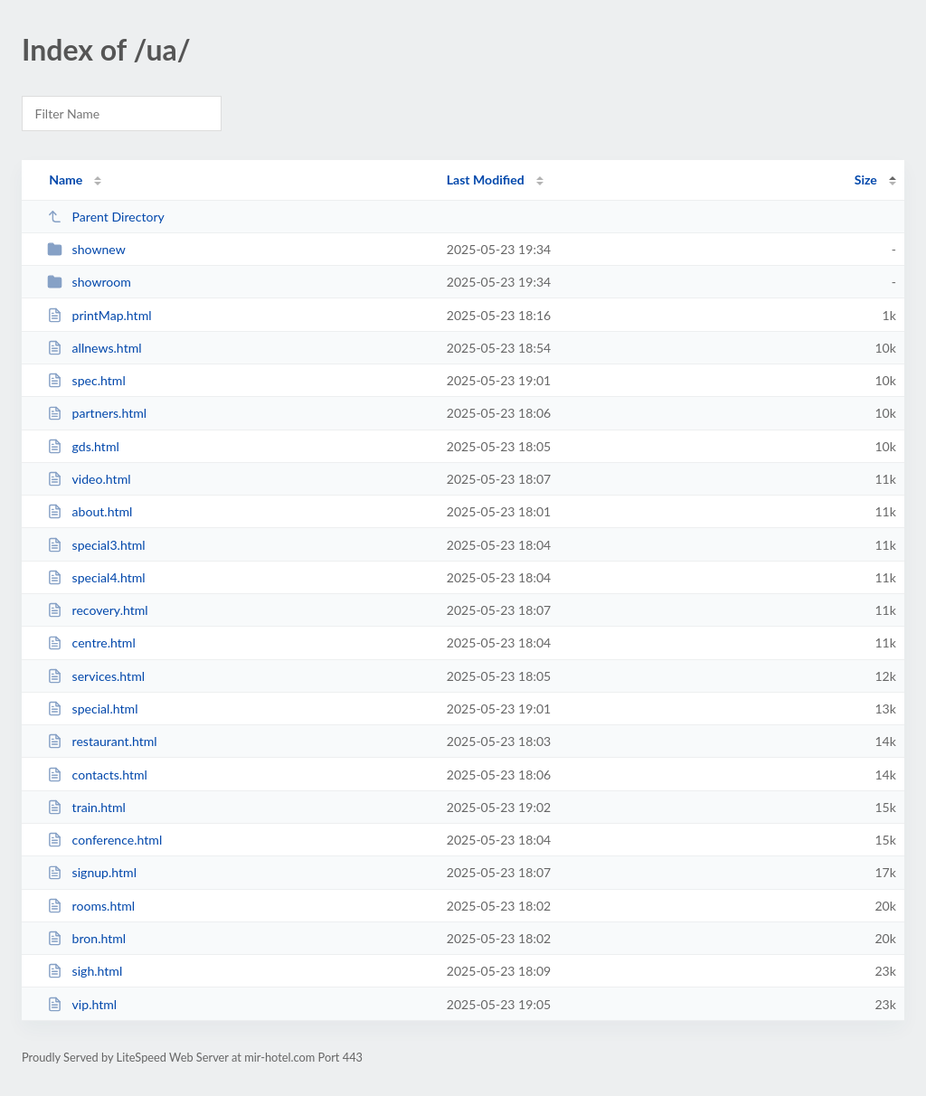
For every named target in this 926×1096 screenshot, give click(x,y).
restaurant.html (102, 741)
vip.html (82, 1004)
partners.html (96, 412)
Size (866, 179)
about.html (89, 511)
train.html (86, 807)
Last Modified (485, 179)
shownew (86, 249)
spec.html (86, 380)
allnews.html (94, 347)
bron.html (86, 938)
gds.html (83, 446)
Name (65, 179)
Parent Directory (106, 216)
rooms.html (91, 905)
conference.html (104, 839)
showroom (89, 281)
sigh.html (84, 970)
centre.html (91, 642)
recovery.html (97, 610)
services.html (96, 676)
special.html (92, 708)
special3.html (96, 545)
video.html (88, 479)
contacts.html (97, 774)
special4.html (96, 577)
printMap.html (99, 315)
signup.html (92, 872)
